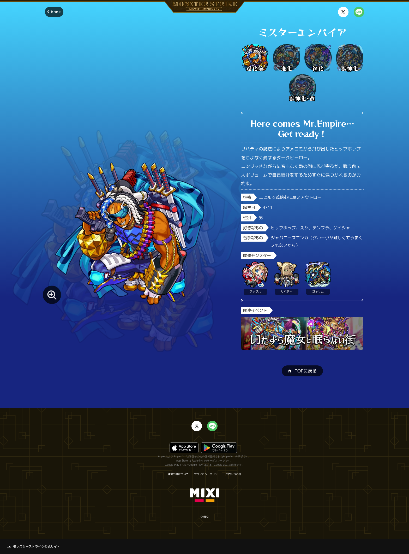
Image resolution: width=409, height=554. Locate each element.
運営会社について (178, 474)
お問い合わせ (233, 474)
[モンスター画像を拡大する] (52, 295)
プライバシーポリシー (207, 474)
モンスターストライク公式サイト (36, 546)
